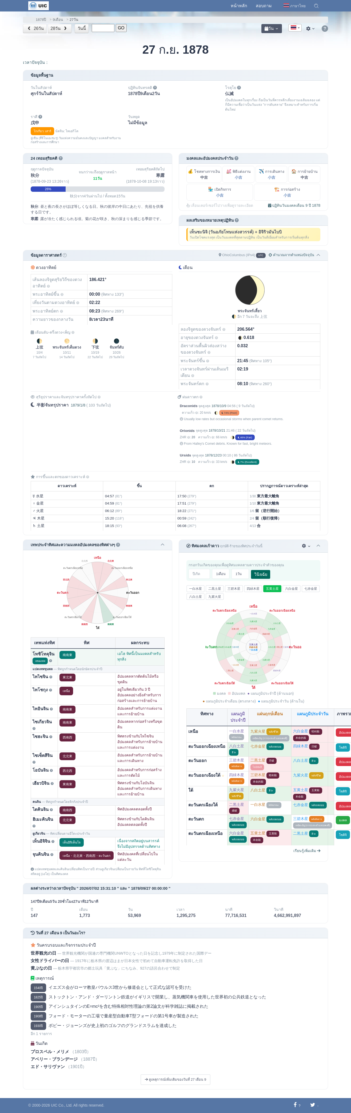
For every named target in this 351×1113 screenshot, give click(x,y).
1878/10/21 (217, 430)
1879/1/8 (78, 405)
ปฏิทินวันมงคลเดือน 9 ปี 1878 (294, 205)
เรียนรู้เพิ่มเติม (306, 851)
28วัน (59, 28)
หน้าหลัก (239, 5)
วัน (269, 28)
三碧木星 (234, 589)
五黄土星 (272, 589)
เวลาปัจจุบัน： (36, 62)
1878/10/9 (219, 406)
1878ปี (41, 20)
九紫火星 (214, 597)
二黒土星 (214, 589)
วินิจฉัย (260, 574)
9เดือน (58, 20)
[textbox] (295, 28)
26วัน (35, 28)
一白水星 (195, 589)
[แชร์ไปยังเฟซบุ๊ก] (295, 1105)
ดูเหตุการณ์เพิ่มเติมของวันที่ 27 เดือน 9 (175, 1079)
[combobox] (295, 28)
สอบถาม (264, 5)
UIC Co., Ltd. (62, 1105)
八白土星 (195, 597)
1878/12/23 (213, 455)
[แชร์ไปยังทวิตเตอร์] (312, 1105)
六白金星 (291, 589)
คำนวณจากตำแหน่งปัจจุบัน (291, 255)
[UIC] (38, 5)
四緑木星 (253, 589)
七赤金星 (310, 589)
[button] (316, 6)
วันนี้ (82, 28)
